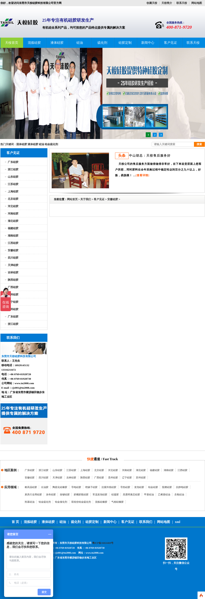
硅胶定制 (125, 42)
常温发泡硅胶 (100, 494)
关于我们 (85, 199)
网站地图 (196, 2)
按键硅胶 (65, 494)
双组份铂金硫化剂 (81, 501)
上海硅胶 (13, 191)
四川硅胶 (13, 257)
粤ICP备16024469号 (103, 543)
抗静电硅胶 (182, 487)
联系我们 (145, 522)
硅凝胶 (115, 494)
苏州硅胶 (13, 309)
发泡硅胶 (139, 487)
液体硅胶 (57, 42)
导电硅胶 (76, 487)
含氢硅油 (179, 494)
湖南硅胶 (13, 235)
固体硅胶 (21, 144)
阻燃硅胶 (167, 487)
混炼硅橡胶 (101, 501)
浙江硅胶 (13, 169)
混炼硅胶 (34, 42)
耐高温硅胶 (31, 487)
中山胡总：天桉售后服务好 (150, 155)
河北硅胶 (13, 206)
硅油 (79, 42)
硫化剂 (102, 42)
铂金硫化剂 (51, 144)
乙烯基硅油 (164, 494)
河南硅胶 (13, 213)
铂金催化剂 (61, 501)
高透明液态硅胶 (131, 494)
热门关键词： (8, 144)
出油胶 (44, 487)
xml (177, 522)
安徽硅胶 (13, 250)
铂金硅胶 (153, 487)
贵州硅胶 (13, 294)
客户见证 (170, 42)
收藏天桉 (152, 2)
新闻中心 (147, 42)
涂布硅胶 (51, 494)
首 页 (15, 522)
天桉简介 (166, 2)
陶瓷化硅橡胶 (60, 487)
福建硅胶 (13, 228)
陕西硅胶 (13, 279)
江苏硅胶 (13, 184)
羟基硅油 (30, 501)
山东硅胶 (13, 176)
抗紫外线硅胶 (109, 487)
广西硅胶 (13, 287)
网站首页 (72, 199)
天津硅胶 (13, 265)
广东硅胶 (13, 162)
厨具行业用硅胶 (33, 494)
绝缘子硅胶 (91, 487)
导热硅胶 (125, 487)
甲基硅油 (149, 494)
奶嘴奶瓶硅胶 (81, 494)
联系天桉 (181, 2)
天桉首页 (11, 42)
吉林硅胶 (13, 272)
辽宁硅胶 (13, 301)
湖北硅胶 (13, 220)
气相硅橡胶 (117, 501)
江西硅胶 (13, 243)
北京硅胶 (13, 198)
